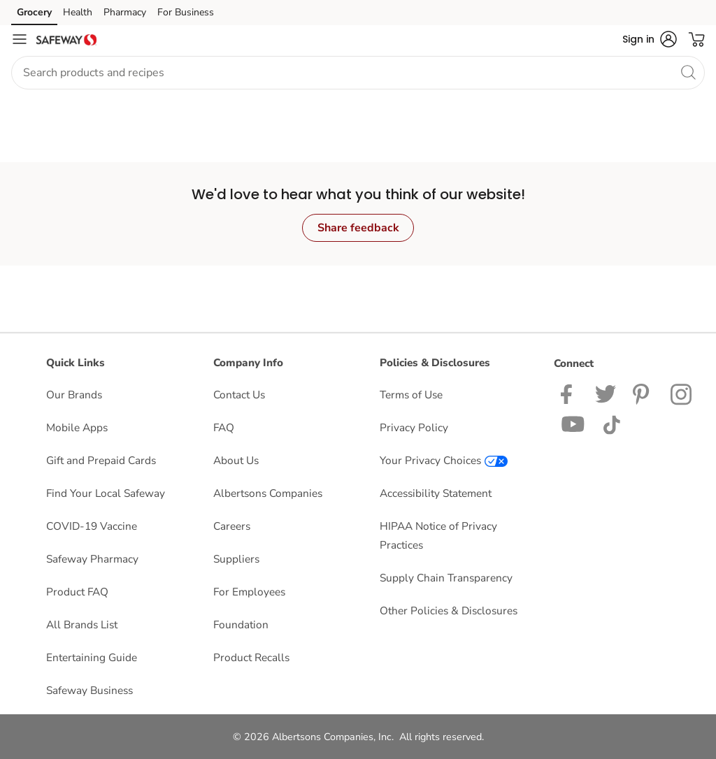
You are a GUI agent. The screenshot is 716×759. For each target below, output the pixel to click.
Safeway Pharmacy (92, 558)
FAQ (223, 427)
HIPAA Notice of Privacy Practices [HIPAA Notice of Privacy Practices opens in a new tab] (438, 535)
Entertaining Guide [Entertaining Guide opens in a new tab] (91, 657)
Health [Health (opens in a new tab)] (77, 12)
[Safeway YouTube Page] (573, 423)
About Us (236, 460)
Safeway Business (89, 690)
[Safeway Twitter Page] (606, 393)
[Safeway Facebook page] (569, 393)
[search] (688, 72)
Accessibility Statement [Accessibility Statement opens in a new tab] (436, 493)
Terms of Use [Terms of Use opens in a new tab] (411, 394)
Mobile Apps (77, 427)
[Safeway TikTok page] (611, 423)
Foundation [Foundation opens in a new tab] (240, 624)
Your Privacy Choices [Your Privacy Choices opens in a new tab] (444, 460)
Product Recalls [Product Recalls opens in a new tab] (251, 657)
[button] (649, 39)
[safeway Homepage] (66, 39)
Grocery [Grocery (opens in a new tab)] (34, 12)
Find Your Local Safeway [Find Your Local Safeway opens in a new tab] (105, 493)
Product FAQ (77, 591)
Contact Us (239, 394)
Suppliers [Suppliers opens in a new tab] (236, 558)
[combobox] (358, 72)
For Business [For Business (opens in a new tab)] (185, 12)
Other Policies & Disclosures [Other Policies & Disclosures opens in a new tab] (448, 610)
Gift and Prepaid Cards (101, 460)
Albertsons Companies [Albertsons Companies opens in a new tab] (267, 493)
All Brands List (81, 624)
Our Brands (74, 394)
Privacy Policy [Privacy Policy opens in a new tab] (414, 427)
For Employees (249, 591)
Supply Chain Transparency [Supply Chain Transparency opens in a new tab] (446, 577)
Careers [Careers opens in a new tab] (231, 526)
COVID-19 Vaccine (91, 526)
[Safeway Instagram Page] (682, 393)
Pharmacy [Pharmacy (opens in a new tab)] (124, 12)
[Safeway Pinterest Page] (643, 393)
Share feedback (358, 228)
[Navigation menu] (20, 39)
